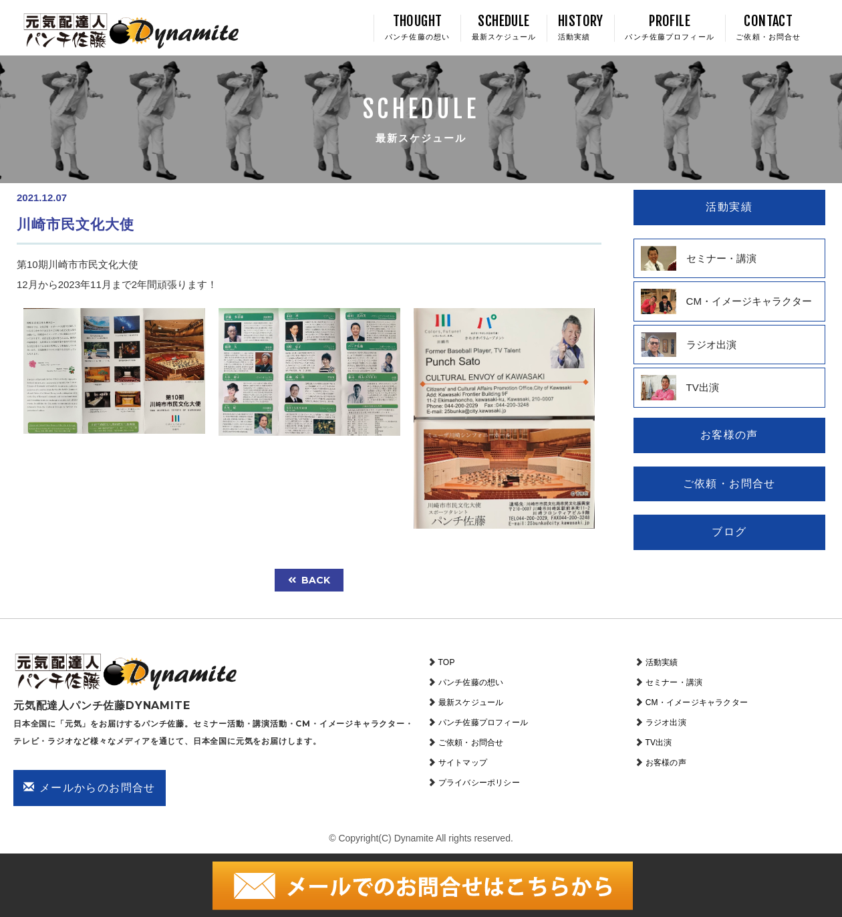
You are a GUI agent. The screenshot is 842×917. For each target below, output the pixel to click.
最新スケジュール (471, 702)
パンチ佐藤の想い (471, 682)
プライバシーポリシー (479, 782)
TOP (446, 662)
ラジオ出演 (666, 722)
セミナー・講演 (674, 682)
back (309, 580)
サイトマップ (462, 762)
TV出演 (659, 742)
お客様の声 (666, 762)
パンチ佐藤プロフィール (483, 722)
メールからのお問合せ (89, 787)
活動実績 (662, 662)
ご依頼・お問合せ (471, 742)
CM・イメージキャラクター (697, 702)
